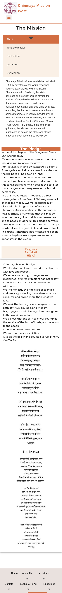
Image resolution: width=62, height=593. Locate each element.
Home (14, 573)
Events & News (28, 584)
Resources (49, 584)
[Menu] (9, 17)
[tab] (31, 39)
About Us (27, 573)
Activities (44, 573)
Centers (9, 584)
